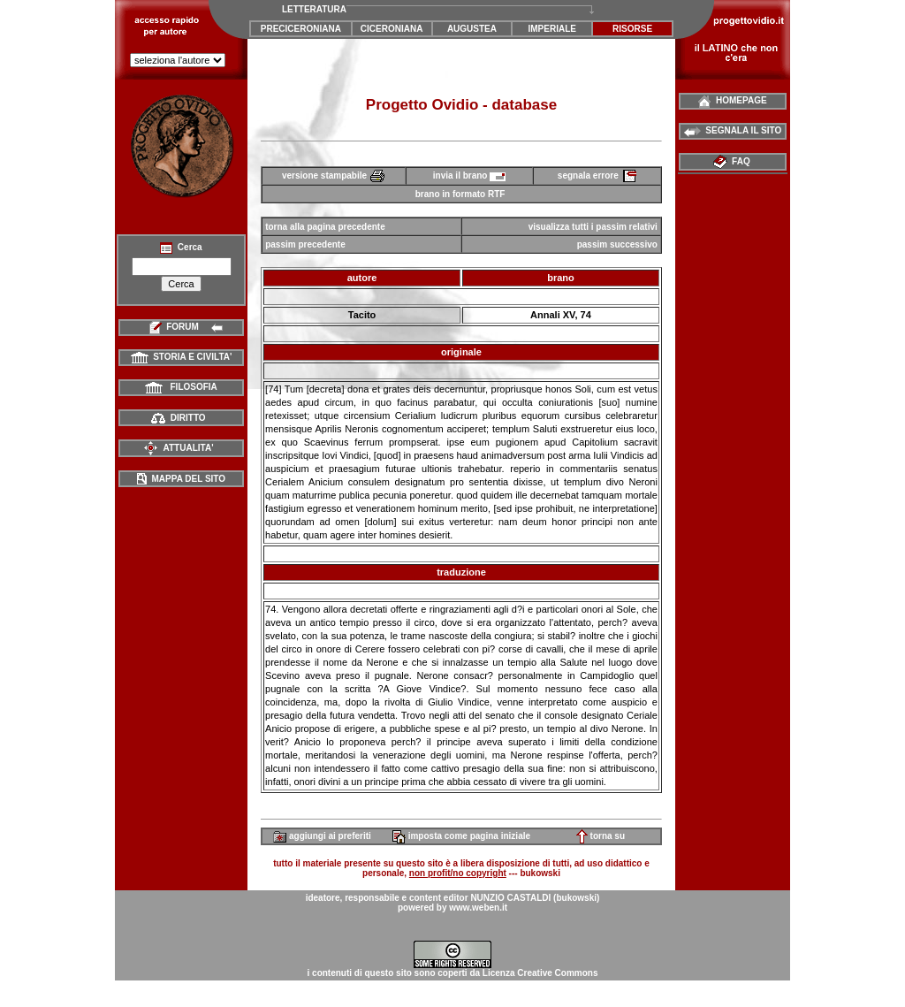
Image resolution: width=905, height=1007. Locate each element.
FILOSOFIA (181, 387)
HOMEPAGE (732, 100)
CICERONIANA (392, 29)
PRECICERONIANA (301, 29)
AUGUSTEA (472, 29)
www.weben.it (478, 907)
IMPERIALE (552, 29)
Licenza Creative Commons (540, 973)
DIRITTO (178, 418)
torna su (600, 836)
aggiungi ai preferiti (322, 836)
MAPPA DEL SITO (181, 479)
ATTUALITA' (178, 448)
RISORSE (632, 29)
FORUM (182, 327)
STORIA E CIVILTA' (181, 357)
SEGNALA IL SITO (733, 130)
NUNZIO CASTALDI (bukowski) (534, 898)
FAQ (733, 161)
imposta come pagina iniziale (461, 836)
